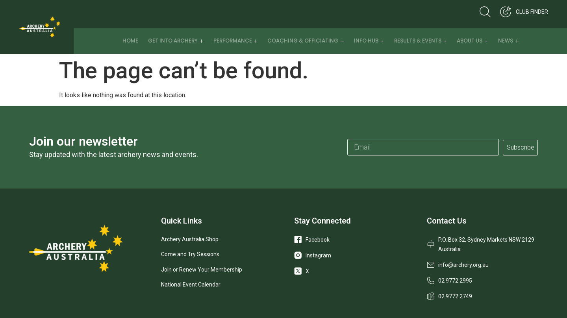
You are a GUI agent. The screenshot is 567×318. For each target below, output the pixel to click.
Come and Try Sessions (190, 254)
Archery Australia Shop (190, 239)
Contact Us (447, 221)
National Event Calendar (190, 284)
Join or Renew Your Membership (201, 269)
